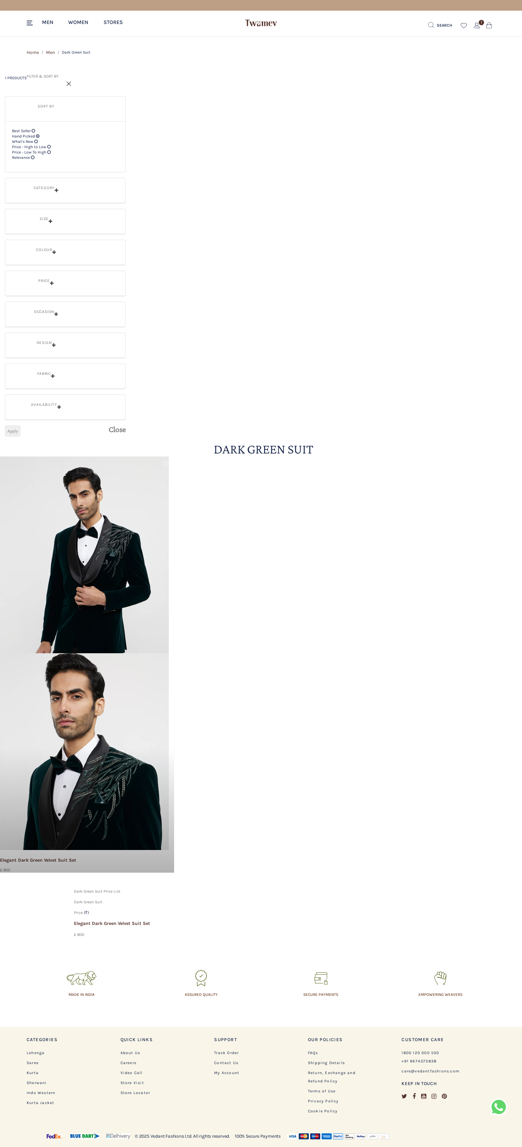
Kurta (33, 1072)
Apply (12, 430)
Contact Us (226, 1062)
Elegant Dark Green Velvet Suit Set (112, 923)
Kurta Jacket (40, 1102)
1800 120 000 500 (420, 1052)
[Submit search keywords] (440, 25)
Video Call (131, 1072)
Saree (33, 1062)
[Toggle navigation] (31, 23)
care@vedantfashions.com (430, 1071)
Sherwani (37, 1082)
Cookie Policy (323, 1111)
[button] (51, 21)
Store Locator (135, 1092)
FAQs (313, 1052)
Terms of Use (322, 1091)
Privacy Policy (323, 1101)
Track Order (226, 1052)
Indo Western (41, 1092)
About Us (130, 1052)
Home (33, 52)
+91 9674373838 (418, 1061)
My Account (226, 1072)
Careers (128, 1062)
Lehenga (36, 1052)
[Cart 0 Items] (489, 27)
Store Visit (132, 1082)
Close (117, 429)
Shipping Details (326, 1062)
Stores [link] (113, 22)
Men (50, 52)
